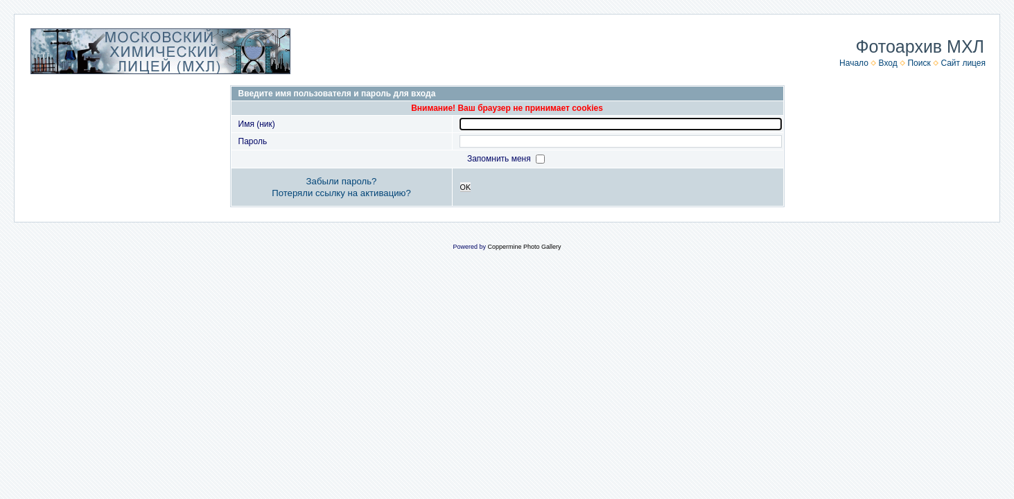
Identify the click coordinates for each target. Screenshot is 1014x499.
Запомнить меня (500, 159)
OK (465, 187)
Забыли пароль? (341, 181)
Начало (853, 63)
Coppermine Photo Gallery (524, 246)
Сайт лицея (963, 63)
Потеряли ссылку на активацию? (341, 193)
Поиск (918, 63)
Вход (888, 63)
